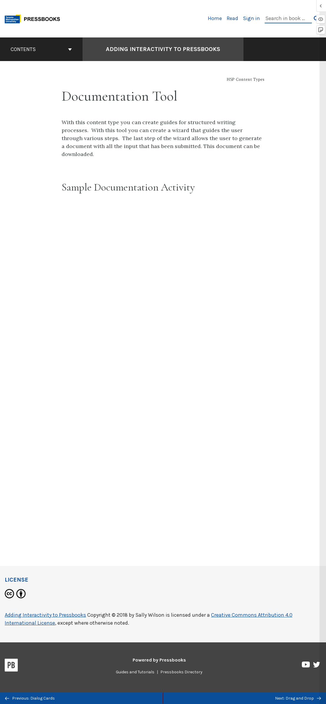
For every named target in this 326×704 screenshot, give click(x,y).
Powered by (159, 660)
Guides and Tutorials (135, 672)
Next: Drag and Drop (298, 698)
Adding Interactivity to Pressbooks (45, 615)
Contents (41, 49)
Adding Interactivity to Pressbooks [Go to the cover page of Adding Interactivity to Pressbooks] (163, 49)
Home (215, 18)
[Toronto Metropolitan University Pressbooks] (34, 18)
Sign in (251, 18)
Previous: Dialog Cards (30, 698)
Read (232, 18)
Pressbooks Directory (181, 672)
